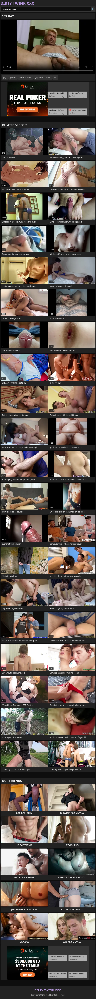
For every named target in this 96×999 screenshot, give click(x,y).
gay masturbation (43, 77)
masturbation (26, 77)
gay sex (13, 77)
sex (55, 77)
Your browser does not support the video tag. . (48, 47)
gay (4, 77)
